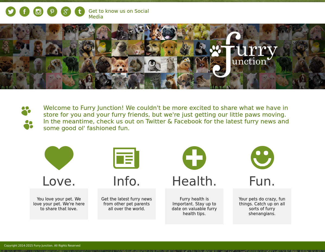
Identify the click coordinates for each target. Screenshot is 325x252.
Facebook (188, 121)
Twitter (156, 121)
